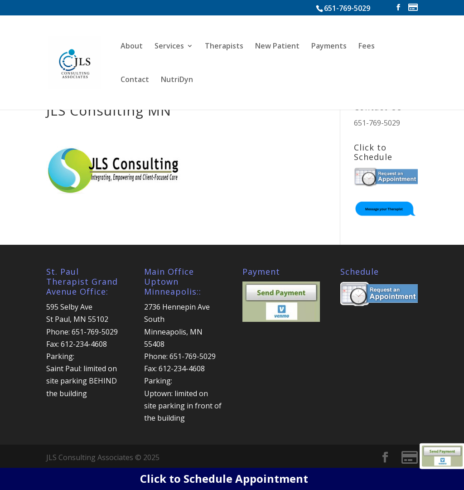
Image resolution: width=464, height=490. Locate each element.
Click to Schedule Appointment (224, 478)
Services (169, 47)
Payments (329, 47)
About (132, 47)
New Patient (277, 47)
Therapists (224, 47)
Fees (366, 47)
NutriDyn (177, 80)
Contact (135, 80)
